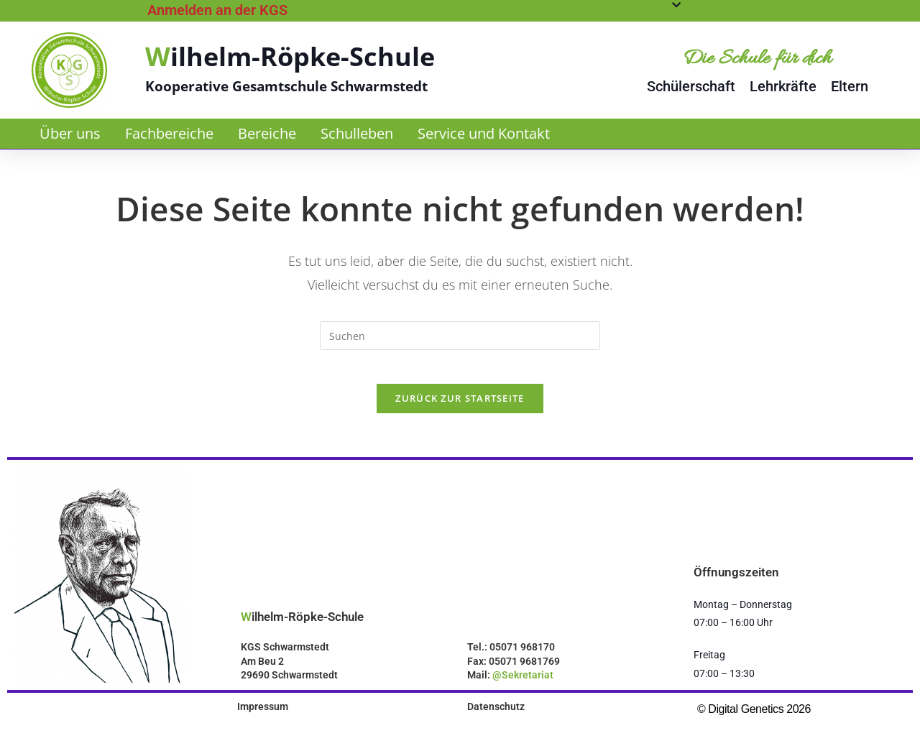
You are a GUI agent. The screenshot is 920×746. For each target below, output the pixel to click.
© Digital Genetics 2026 (754, 719)
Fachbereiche (169, 133)
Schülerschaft (691, 86)
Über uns (70, 133)
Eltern (849, 86)
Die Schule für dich (757, 59)
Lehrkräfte (783, 86)
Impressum (262, 716)
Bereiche (267, 133)
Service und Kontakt (484, 133)
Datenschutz (496, 716)
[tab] (414, 10)
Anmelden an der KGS (217, 10)
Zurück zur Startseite (459, 408)
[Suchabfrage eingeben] (460, 335)
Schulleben (357, 133)
